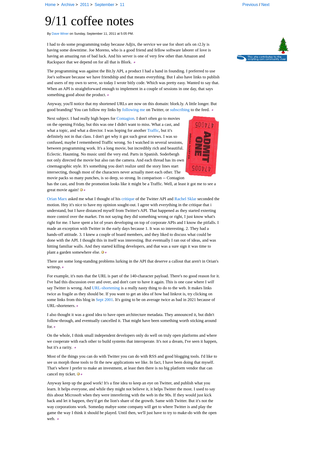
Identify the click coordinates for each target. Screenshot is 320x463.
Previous (250, 4)
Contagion (125, 118)
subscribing (180, 109)
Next (265, 4)
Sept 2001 (104, 299)
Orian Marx (57, 198)
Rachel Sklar (185, 198)
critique (128, 198)
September (104, 4)
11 (122, 4)
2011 (84, 4)
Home (50, 4)
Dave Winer (60, 33)
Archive (67, 4)
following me (133, 109)
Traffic (153, 130)
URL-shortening (106, 288)
